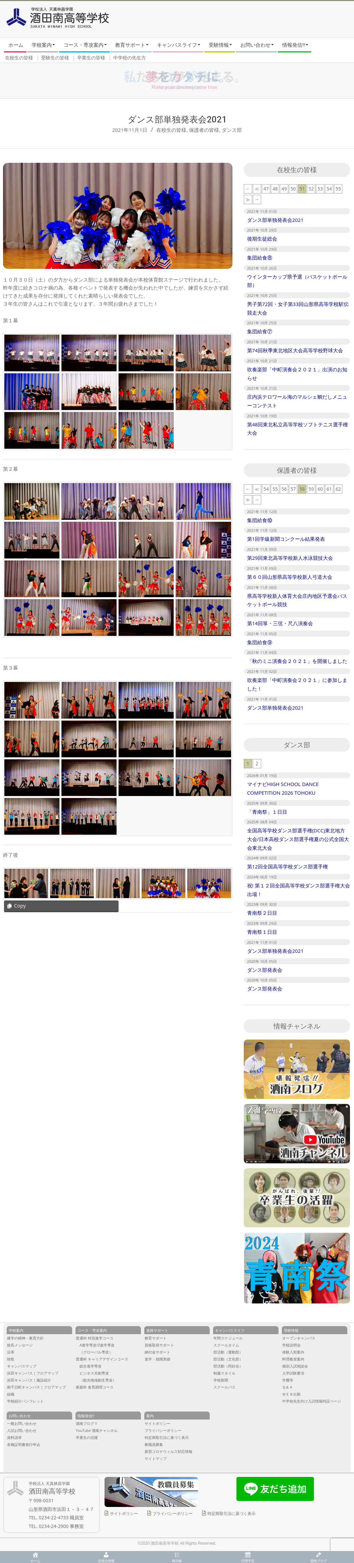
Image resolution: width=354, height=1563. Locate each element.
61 (329, 489)
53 (320, 188)
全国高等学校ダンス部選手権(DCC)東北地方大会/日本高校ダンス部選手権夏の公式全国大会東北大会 (298, 839)
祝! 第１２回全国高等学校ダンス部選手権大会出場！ (298, 889)
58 (302, 489)
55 (338, 188)
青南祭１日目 (262, 931)
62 (338, 489)
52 (311, 188)
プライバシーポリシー (173, 1513)
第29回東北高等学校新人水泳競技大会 (290, 557)
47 (266, 188)
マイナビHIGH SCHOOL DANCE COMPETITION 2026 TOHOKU (283, 788)
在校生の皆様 (171, 129)
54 (329, 188)
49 (284, 188)
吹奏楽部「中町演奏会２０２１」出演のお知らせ (297, 373)
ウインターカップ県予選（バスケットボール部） (297, 281)
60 (320, 489)
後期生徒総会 (262, 238)
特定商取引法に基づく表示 (231, 1513)
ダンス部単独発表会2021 (275, 220)
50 (293, 188)
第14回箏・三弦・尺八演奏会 (280, 623)
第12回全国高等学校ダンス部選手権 (287, 866)
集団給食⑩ (259, 520)
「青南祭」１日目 (267, 811)
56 (284, 489)
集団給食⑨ (259, 642)
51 (302, 188)
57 (293, 489)
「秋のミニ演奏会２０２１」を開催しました (297, 661)
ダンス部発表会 (264, 969)
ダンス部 (232, 129)
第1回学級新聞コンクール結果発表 (286, 538)
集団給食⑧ (259, 257)
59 (311, 489)
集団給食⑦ (259, 331)
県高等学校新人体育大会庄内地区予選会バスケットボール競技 (297, 600)
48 (275, 188)
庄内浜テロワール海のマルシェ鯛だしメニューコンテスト (297, 401)
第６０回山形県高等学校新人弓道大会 (289, 576)
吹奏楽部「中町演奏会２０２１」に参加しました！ (297, 684)
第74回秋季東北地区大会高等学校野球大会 (295, 350)
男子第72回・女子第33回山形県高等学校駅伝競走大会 (298, 308)
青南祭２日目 (262, 912)
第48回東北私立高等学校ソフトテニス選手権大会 (297, 428)
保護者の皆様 (204, 129)
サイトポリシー (124, 1513)
